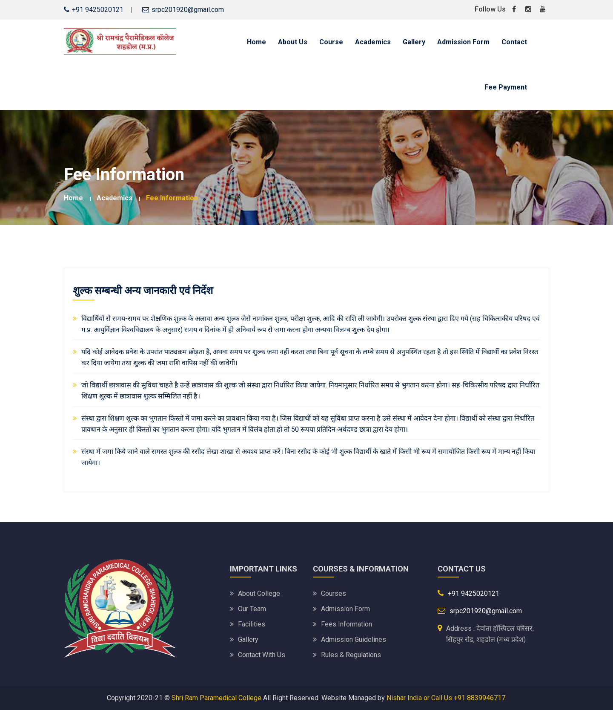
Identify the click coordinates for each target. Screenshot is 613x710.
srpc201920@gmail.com (188, 10)
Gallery (414, 42)
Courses (333, 593)
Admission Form (463, 42)
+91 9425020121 (473, 593)
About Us (292, 42)
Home (256, 42)
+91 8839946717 (479, 698)
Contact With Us (261, 655)
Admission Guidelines (353, 639)
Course (331, 42)
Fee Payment (505, 87)
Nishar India (404, 698)
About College (259, 593)
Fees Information (346, 624)
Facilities (251, 624)
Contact (514, 42)
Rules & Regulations (351, 655)
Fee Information (172, 198)
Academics (373, 42)
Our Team (252, 609)
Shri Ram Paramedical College (216, 698)
